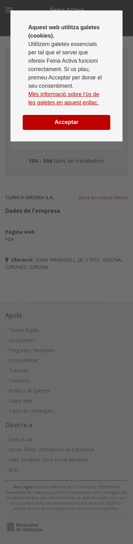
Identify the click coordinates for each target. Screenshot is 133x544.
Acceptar (66, 122)
